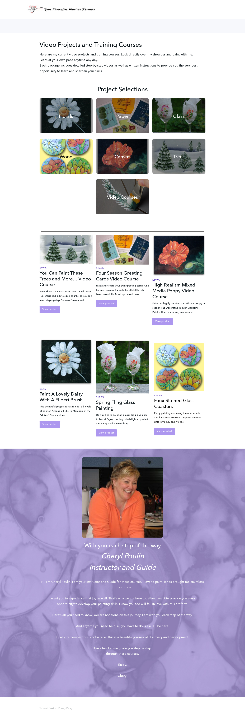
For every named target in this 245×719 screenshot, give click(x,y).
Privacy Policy (65, 708)
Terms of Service (48, 708)
